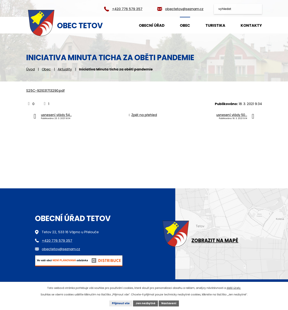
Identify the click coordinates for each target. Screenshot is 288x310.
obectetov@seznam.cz (184, 9)
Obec (185, 25)
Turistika (215, 25)
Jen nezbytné (145, 303)
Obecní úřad (151, 25)
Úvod (120, 25)
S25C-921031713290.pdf (45, 90)
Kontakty (251, 25)
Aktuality (65, 69)
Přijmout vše (121, 303)
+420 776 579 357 (127, 9)
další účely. (234, 288)
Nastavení (168, 303)
